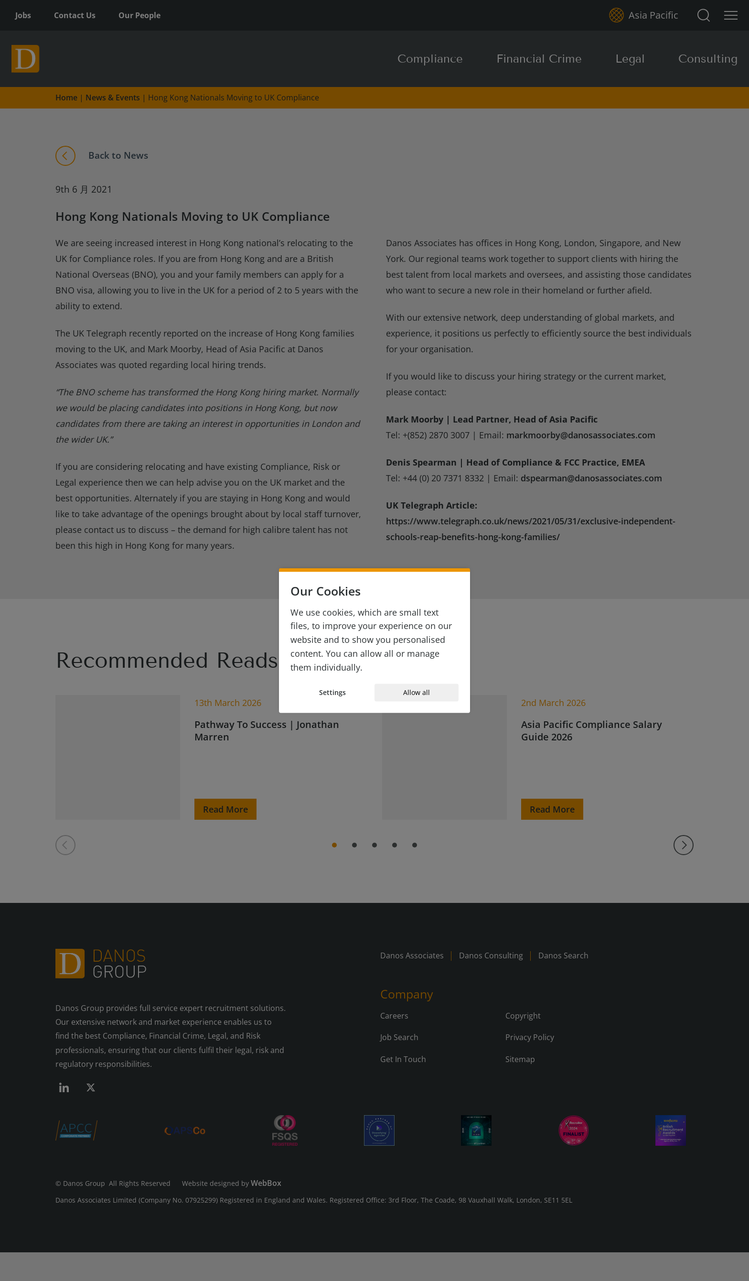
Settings (332, 692)
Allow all (416, 692)
